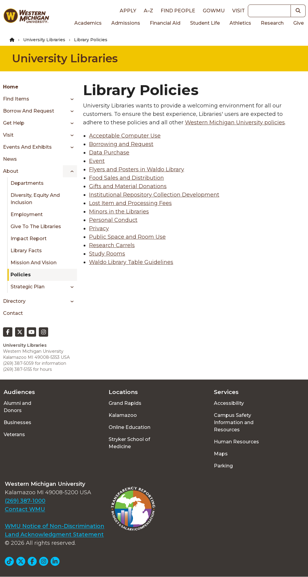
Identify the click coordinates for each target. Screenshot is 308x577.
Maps (221, 454)
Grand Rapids (125, 403)
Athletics (240, 23)
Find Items (16, 99)
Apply (128, 11)
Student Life (205, 23)
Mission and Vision (34, 262)
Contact (13, 313)
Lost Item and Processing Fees (130, 203)
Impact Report (29, 238)
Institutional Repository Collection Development (154, 194)
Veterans (14, 434)
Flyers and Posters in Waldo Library (136, 169)
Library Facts (26, 250)
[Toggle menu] (70, 99)
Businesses (17, 422)
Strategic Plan (28, 287)
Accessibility (229, 403)
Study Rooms (107, 253)
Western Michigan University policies (235, 122)
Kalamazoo (123, 415)
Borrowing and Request (121, 144)
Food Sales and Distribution (126, 178)
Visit (238, 11)
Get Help (13, 123)
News (10, 159)
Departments (27, 183)
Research (272, 23)
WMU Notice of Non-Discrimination (54, 526)
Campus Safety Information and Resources (234, 422)
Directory (14, 301)
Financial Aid (165, 23)
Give (298, 23)
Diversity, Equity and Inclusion (35, 198)
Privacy (99, 228)
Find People (178, 11)
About (10, 171)
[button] (298, 11)
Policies (21, 275)
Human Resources (236, 442)
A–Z (148, 11)
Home (10, 87)
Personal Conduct (113, 220)
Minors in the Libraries (119, 211)
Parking (223, 466)
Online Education (129, 427)
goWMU (214, 11)
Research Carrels (112, 245)
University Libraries (44, 39)
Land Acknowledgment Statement (54, 534)
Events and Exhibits (27, 147)
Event (97, 161)
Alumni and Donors (17, 406)
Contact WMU (25, 509)
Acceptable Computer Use (125, 135)
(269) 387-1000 (25, 501)
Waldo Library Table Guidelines (131, 262)
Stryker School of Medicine (129, 442)
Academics (88, 23)
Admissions (125, 23)
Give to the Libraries (36, 226)
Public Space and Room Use (127, 237)
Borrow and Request (28, 111)
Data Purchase (109, 152)
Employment (27, 214)
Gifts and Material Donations (128, 186)
